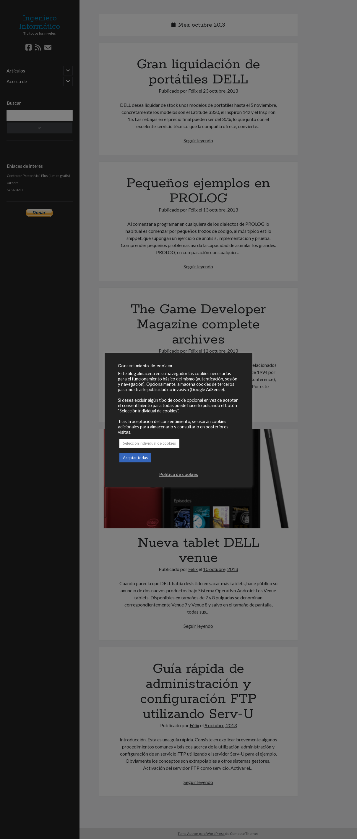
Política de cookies (178, 474)
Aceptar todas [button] (135, 457)
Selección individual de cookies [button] (149, 443)
